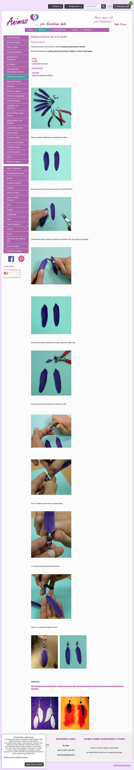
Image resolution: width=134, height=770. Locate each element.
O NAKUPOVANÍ (59, 30)
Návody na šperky (14, 162)
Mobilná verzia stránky (122, 765)
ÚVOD (30, 30)
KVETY (9, 157)
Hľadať (103, 6)
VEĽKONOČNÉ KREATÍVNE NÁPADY (15, 70)
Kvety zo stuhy (12, 133)
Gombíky (10, 188)
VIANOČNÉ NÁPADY (15, 128)
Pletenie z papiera (14, 91)
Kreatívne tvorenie (14, 183)
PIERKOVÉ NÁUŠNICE (16, 77)
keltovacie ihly (37, 68)
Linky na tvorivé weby (15, 142)
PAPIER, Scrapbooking (15, 96)
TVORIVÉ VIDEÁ (13, 147)
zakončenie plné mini (40, 64)
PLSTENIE (11, 64)
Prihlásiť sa (57, 6)
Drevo (9, 205)
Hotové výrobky (13, 246)
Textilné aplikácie (13, 224)
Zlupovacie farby (13, 138)
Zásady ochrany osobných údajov (15, 757)
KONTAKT (87, 30)
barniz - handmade (14, 168)
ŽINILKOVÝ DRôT (14, 82)
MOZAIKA (11, 86)
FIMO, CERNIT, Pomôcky (13, 199)
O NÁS (74, 30)
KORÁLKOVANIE (13, 43)
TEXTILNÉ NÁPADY (14, 52)
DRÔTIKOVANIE (13, 101)
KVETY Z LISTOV (14, 152)
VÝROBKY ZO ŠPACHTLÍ (12, 107)
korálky (35, 61)
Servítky (10, 210)
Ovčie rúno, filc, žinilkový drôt (16, 240)
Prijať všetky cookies (34, 764)
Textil (9, 219)
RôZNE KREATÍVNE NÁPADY (15, 122)
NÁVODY (42, 30)
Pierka (9, 234)
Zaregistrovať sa (75, 6)
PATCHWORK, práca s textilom (15, 114)
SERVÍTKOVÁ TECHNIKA (12, 58)
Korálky (10, 178)
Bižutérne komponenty (15, 173)
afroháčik (35, 73)
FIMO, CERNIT (12, 47)
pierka (34, 58)
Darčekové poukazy (14, 251)
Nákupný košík (123, 6)
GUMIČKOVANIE (13, 38)
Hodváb (10, 229)
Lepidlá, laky (11, 214)
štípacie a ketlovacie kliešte (42, 75)
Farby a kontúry (13, 193)
